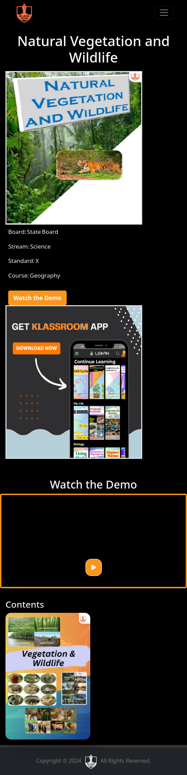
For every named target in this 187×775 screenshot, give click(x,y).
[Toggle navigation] (164, 12)
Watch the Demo (37, 298)
